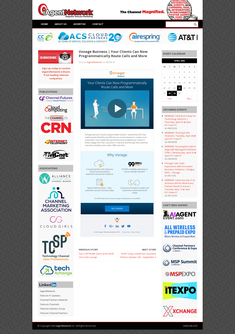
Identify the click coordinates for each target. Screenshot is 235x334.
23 (179, 88)
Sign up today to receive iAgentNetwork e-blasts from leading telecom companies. (56, 73)
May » (189, 98)
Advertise (79, 24)
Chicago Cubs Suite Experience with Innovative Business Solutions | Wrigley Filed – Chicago (180, 168)
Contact (97, 24)
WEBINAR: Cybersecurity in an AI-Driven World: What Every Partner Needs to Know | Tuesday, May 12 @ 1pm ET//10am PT (180, 186)
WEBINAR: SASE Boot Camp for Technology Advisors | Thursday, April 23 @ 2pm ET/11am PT (180, 120)
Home (44, 24)
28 (169, 93)
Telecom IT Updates (50, 295)
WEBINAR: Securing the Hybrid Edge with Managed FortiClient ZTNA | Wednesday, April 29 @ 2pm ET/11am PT (180, 151)
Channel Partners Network (54, 299)
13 (164, 82)
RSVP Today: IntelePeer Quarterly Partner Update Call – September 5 (138, 255)
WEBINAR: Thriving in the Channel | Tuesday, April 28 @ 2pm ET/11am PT (180, 135)
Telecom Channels (49, 304)
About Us (61, 24)
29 (174, 93)
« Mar (169, 98)
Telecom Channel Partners (54, 313)
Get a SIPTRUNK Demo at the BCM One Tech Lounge (96, 255)
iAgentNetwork (94, 62)
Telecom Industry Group (52, 308)
